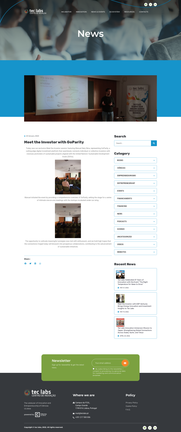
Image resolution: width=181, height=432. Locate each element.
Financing (122, 206)
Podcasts (122, 221)
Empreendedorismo (126, 175)
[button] (25, 263)
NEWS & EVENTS (98, 12)
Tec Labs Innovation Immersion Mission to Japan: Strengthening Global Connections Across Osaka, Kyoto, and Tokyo (135, 330)
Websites (121, 252)
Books (120, 160)
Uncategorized (124, 237)
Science (121, 229)
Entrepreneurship (126, 183)
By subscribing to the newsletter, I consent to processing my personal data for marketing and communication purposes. (109, 372)
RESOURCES (129, 12)
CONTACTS (143, 12)
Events (120, 191)
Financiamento (124, 198)
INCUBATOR (66, 12)
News (119, 214)
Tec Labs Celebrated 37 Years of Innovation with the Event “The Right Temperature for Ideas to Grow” (133, 282)
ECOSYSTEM (115, 12)
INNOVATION (81, 12)
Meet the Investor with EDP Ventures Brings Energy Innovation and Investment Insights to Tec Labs (134, 306)
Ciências (121, 168)
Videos (120, 244)
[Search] (154, 143)
